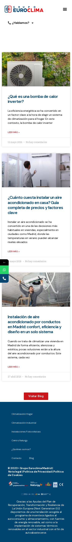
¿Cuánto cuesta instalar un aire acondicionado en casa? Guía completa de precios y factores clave (35, 205)
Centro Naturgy (20, 440)
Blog (31, 458)
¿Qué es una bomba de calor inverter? (33, 99)
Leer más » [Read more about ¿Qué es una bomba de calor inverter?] (13, 132)
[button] (65, 9)
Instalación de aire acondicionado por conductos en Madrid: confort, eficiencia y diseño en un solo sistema (34, 324)
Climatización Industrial (24, 422)
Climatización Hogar (23, 414)
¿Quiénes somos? (21, 449)
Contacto (17, 458)
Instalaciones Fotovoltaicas (26, 431)
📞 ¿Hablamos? (21, 23)
